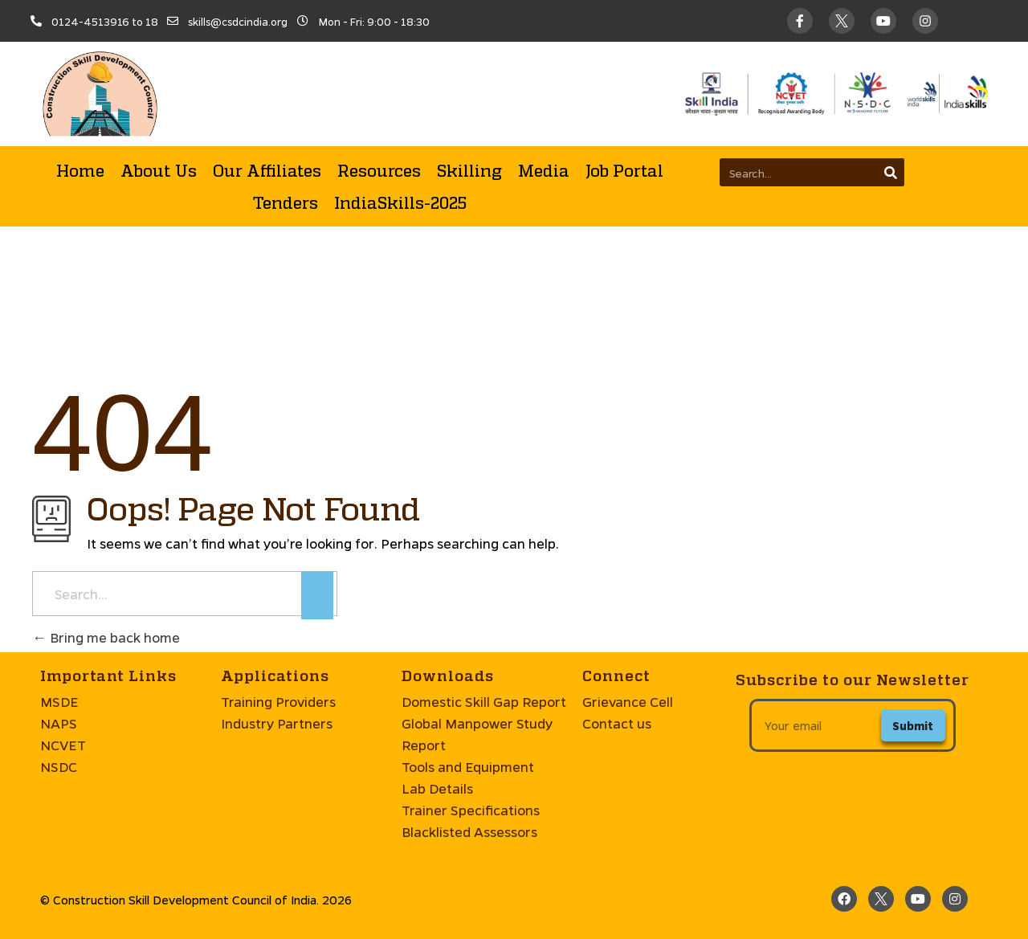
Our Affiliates (267, 170)
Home (80, 170)
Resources (379, 170)
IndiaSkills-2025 (400, 202)
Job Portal (624, 170)
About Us (158, 170)
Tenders (285, 202)
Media (543, 170)
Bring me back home (106, 637)
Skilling (469, 170)
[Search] (890, 172)
